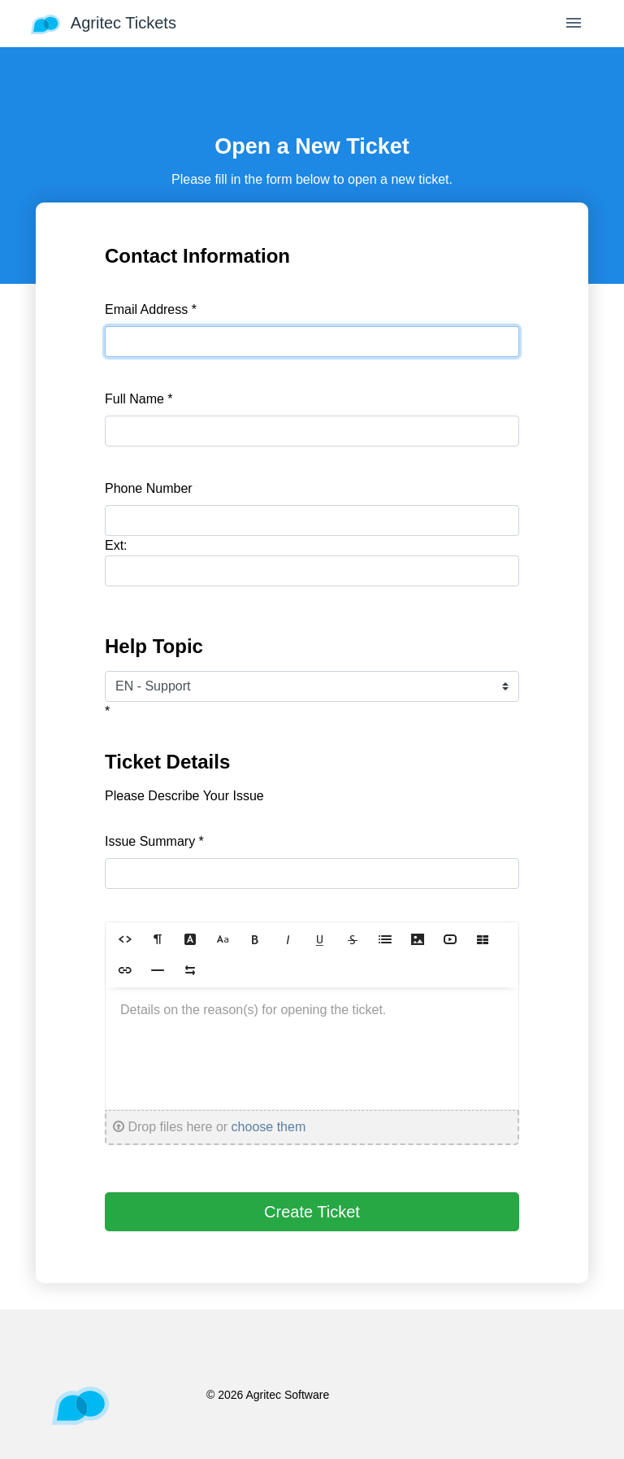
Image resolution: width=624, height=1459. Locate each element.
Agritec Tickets (103, 24)
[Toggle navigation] (573, 24)
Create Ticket (312, 1212)
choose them (269, 1127)
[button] (125, 938)
